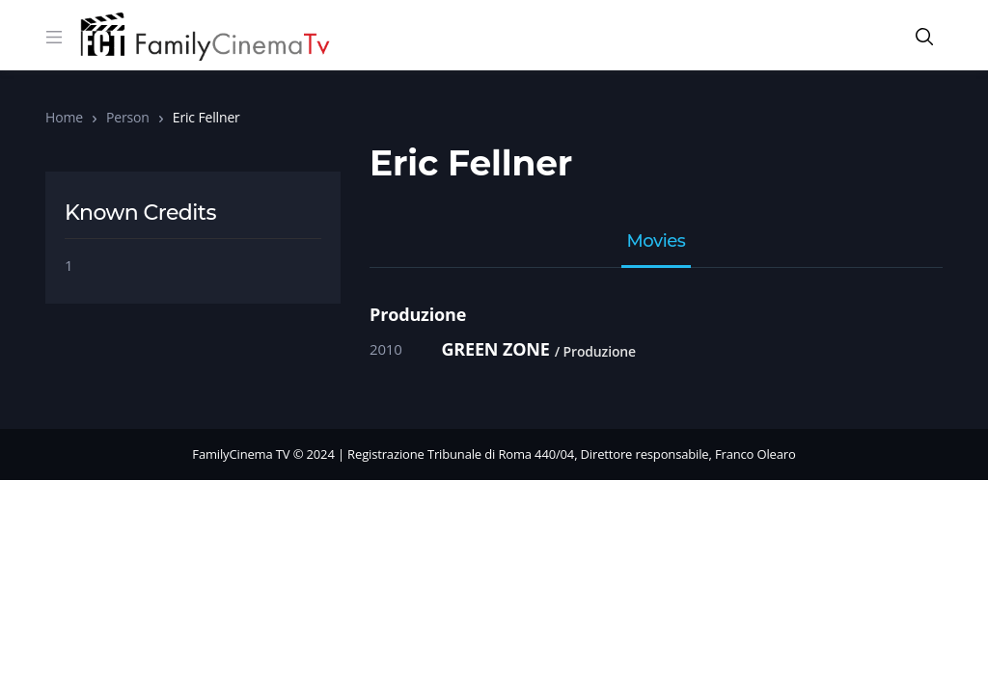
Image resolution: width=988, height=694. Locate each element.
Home (64, 117)
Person (128, 117)
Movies (656, 242)
